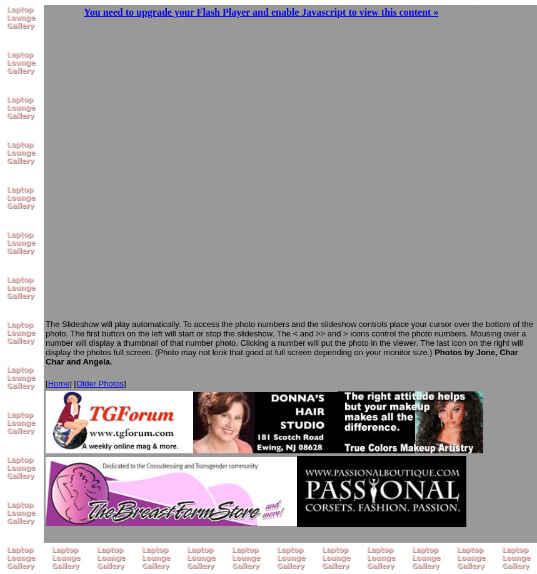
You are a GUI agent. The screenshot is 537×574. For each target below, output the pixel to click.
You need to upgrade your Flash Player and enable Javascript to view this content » (261, 12)
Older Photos (100, 383)
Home (59, 383)
